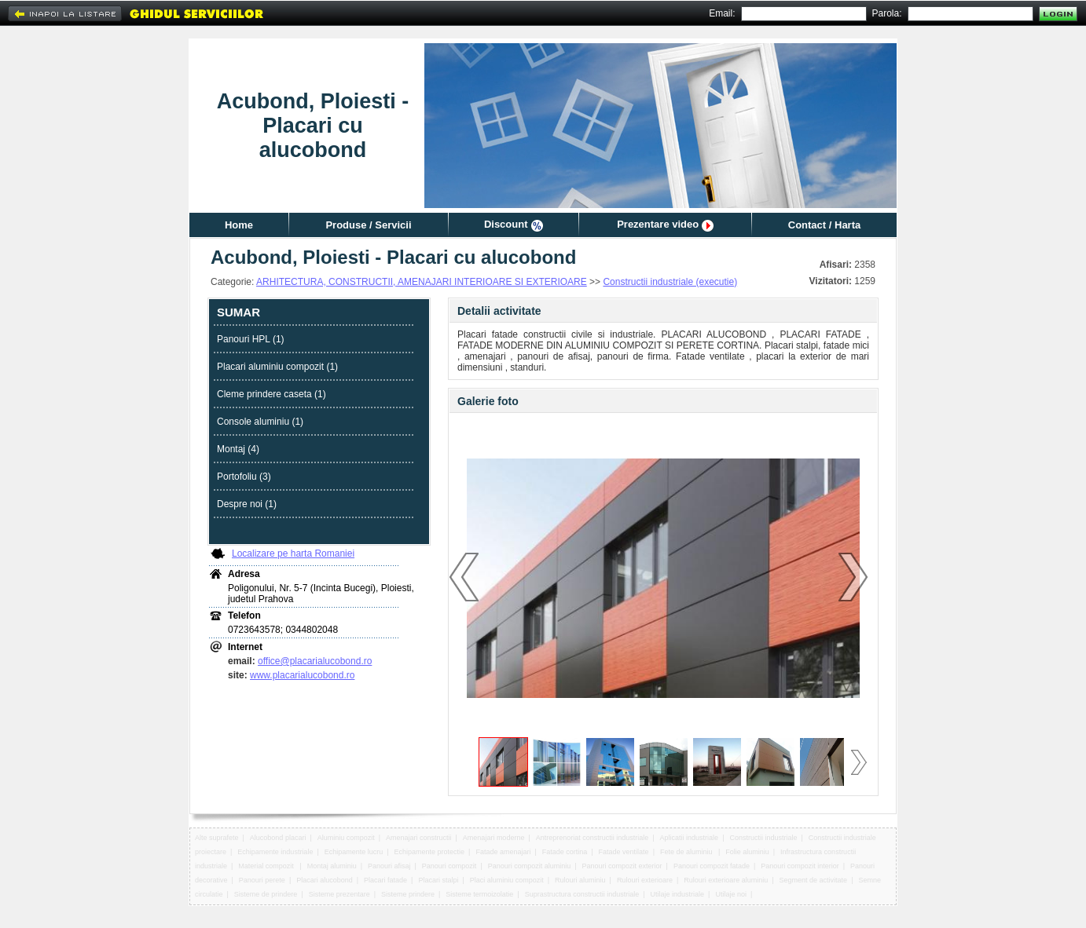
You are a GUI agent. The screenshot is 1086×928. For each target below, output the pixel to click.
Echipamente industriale (275, 852)
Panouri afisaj (389, 866)
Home (239, 225)
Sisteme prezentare (339, 894)
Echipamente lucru (354, 852)
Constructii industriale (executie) (670, 281)
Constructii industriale (763, 838)
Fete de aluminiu (687, 852)
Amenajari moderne (494, 838)
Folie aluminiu (747, 852)
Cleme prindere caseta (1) (271, 394)
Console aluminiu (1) (260, 421)
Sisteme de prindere (266, 894)
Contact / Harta (824, 225)
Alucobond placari (278, 838)
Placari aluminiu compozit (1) (277, 366)
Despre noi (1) (247, 504)
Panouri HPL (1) (250, 339)
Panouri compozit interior (800, 866)
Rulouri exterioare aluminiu (726, 880)
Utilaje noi (731, 894)
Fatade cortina (565, 852)
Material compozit (266, 866)
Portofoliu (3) (244, 476)
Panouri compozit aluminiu (529, 866)
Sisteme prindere (408, 894)
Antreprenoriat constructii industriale (592, 838)
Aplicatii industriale (689, 838)
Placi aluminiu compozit (507, 880)
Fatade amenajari (502, 852)
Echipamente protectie (429, 852)
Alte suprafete (217, 838)
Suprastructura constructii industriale (582, 894)
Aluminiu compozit (346, 838)
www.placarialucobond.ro (302, 675)
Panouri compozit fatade (711, 866)
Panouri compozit (449, 866)
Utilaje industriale (678, 894)
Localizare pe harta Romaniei (293, 553)
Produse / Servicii (368, 225)
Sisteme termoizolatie (479, 894)
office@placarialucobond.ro (315, 661)
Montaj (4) (238, 449)
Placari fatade (385, 880)
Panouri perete (262, 880)
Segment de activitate (814, 880)
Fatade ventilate (624, 852)
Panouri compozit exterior (622, 866)
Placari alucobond (324, 880)
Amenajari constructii (419, 838)
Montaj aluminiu (332, 866)
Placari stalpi (438, 880)
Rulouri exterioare (645, 880)
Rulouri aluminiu (580, 880)
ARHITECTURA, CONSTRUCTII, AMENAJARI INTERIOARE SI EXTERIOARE (421, 281)
